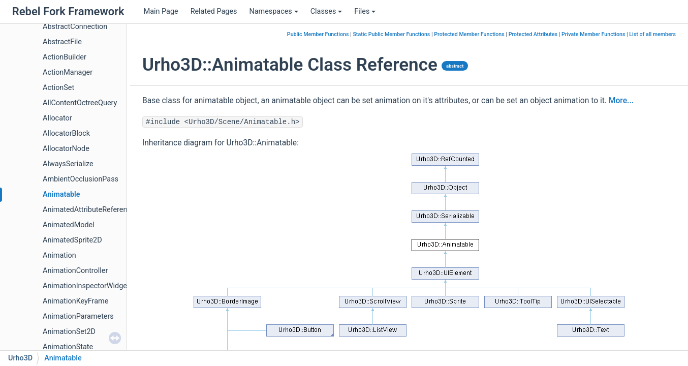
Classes (326, 11)
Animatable (61, 194)
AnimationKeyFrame (75, 301)
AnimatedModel (69, 225)
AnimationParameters (78, 316)
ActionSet (58, 87)
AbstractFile (62, 42)
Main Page (161, 11)
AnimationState (68, 347)
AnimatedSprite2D (72, 240)
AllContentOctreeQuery (80, 103)
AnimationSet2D (69, 331)
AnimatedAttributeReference (89, 209)
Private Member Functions (593, 34)
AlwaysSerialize (68, 164)
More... (621, 100)
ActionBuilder (64, 57)
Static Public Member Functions (391, 34)
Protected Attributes (533, 34)
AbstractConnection (75, 26)
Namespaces (273, 11)
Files (365, 11)
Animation (59, 255)
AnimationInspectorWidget (86, 286)
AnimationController (75, 270)
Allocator (57, 118)
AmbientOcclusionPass (80, 179)
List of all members (652, 34)
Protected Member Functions (469, 34)
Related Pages (214, 11)
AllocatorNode (66, 148)
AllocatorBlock (66, 133)
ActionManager (67, 72)
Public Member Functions (318, 34)
